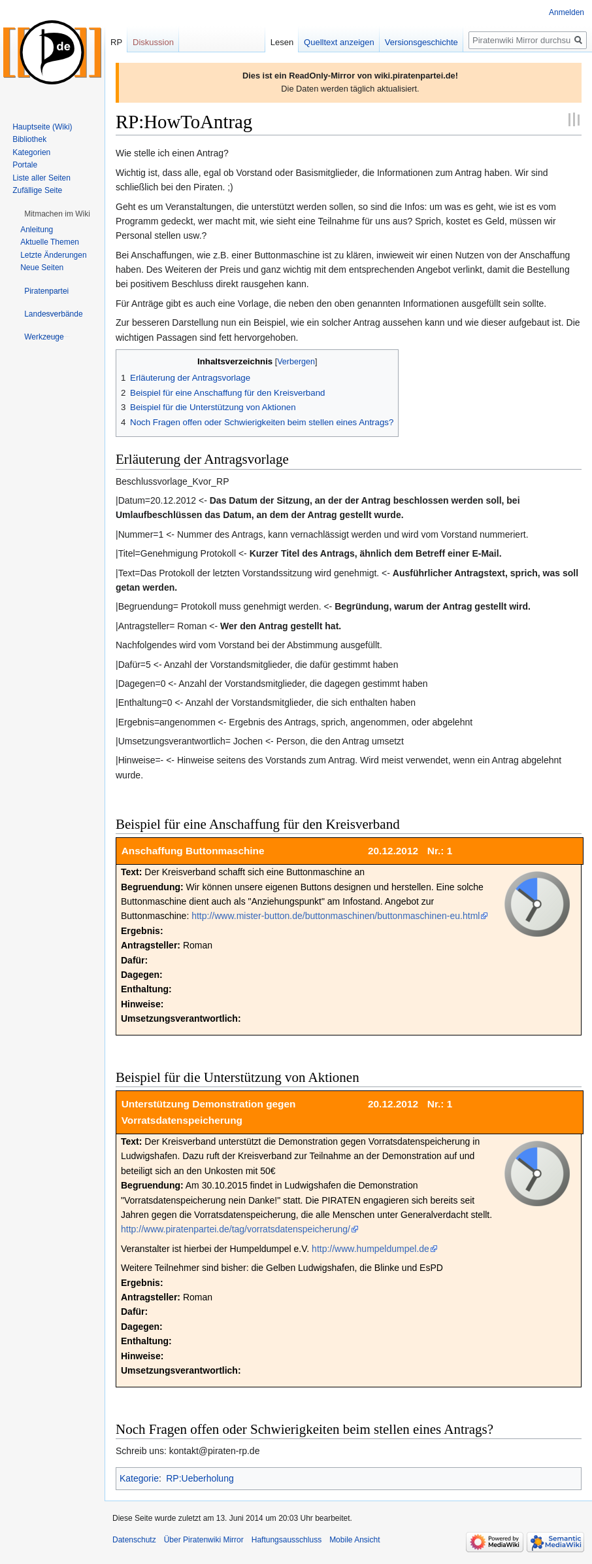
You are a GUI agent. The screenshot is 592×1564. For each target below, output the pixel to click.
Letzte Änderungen (53, 255)
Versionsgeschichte (421, 42)
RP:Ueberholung (200, 1478)
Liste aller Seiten (41, 177)
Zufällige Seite (37, 190)
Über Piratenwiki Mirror (204, 1539)
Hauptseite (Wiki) (42, 126)
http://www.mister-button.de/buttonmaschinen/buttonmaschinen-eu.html (335, 916)
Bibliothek (29, 139)
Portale (24, 164)
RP (116, 42)
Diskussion (153, 42)
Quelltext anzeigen (339, 42)
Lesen (282, 42)
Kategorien (31, 152)
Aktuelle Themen (49, 242)
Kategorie (139, 1478)
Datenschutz (134, 1539)
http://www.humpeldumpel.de (370, 1248)
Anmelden (566, 12)
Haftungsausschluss (286, 1539)
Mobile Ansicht (354, 1539)
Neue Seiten (41, 267)
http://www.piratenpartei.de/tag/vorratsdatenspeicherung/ (235, 1229)
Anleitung (36, 229)
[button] (57, 213)
